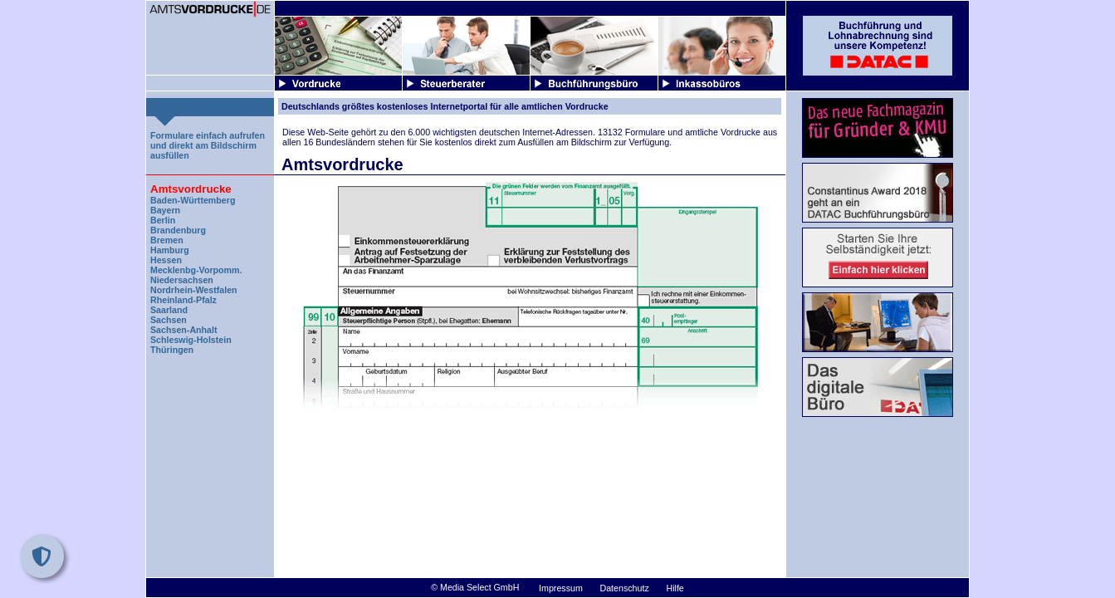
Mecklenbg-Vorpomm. (196, 270)
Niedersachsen (181, 280)
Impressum (561, 588)
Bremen (166, 240)
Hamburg (169, 250)
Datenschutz (624, 588)
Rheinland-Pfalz (183, 300)
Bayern (165, 210)
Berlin (162, 220)
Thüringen (171, 350)
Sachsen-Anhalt (184, 330)
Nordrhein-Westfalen (193, 290)
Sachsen (168, 320)
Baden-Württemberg (192, 200)
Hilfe (674, 588)
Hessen (166, 260)
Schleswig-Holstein (191, 340)
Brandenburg (178, 230)
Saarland (169, 310)
